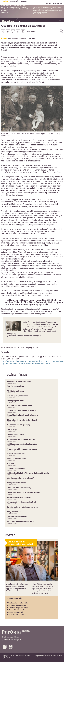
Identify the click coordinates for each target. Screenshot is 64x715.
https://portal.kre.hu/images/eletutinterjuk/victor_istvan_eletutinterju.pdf (32, 361)
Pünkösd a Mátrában (15, 391)
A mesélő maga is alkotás (18, 607)
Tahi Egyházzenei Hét (15, 386)
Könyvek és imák (13, 512)
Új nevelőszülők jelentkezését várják (21, 502)
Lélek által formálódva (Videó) (19, 487)
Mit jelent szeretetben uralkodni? (20, 478)
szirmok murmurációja (16, 454)
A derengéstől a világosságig (18, 425)
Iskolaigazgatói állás (15, 401)
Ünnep (5, 38)
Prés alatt (11, 463)
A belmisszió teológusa (31, 335)
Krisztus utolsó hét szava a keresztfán (22, 449)
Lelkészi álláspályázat (15, 434)
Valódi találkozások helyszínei (19, 381)
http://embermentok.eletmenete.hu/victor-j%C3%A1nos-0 (25, 363)
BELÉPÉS (49, 4)
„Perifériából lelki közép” (17, 468)
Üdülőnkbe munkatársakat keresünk (22, 444)
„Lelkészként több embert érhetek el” (22, 410)
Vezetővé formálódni (16, 614)
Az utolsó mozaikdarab (17, 605)
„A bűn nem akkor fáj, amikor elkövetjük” (24, 492)
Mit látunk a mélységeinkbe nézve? (21, 521)
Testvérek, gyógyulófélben (17, 396)
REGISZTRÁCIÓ (57, 4)
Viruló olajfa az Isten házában (19, 497)
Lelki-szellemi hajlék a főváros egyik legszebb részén (28, 473)
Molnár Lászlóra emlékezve (18, 610)
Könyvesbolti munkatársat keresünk (21, 439)
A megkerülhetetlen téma (17, 483)
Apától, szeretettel (15, 612)
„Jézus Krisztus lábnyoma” (17, 516)
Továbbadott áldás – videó (18, 603)
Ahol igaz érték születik (16, 459)
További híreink (16, 374)
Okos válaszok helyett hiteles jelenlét (22, 420)
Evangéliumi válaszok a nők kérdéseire (22, 415)
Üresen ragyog (13, 430)
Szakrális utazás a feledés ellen (19, 405)
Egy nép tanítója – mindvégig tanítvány (23, 507)
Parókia (8, 21)
